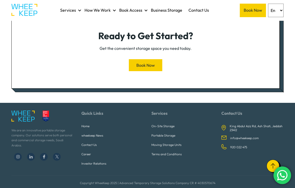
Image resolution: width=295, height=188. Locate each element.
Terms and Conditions (166, 154)
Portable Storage (163, 135)
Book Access (130, 10)
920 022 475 (238, 147)
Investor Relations (93, 163)
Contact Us (198, 10)
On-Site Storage (162, 126)
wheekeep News (92, 135)
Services (68, 10)
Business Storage (166, 10)
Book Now (253, 10)
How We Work (98, 10)
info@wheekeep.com (244, 138)
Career (86, 154)
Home (85, 126)
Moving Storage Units (166, 145)
